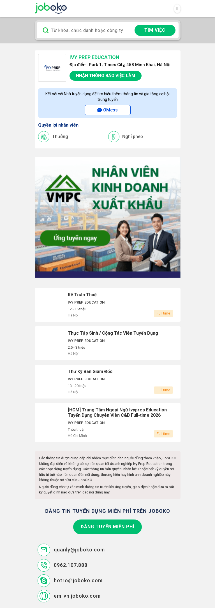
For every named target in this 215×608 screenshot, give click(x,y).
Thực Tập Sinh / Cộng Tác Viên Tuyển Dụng (107, 343)
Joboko (51, 8)
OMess (107, 110)
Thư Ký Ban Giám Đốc (107, 381)
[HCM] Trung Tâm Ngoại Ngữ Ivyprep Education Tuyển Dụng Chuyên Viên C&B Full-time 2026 (107, 422)
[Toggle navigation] (177, 8)
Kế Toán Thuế (107, 305)
